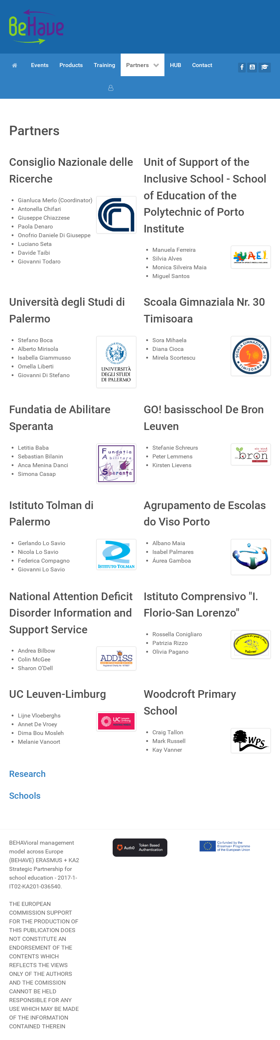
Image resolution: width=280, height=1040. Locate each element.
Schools (24, 796)
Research (27, 774)
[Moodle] (264, 68)
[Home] (16, 65)
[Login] (112, 87)
